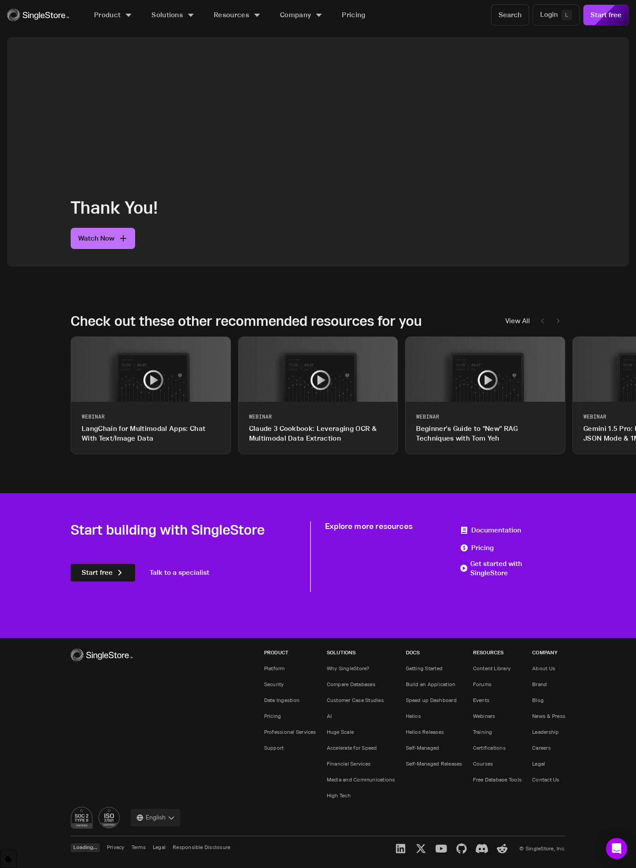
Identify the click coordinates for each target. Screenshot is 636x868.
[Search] (510, 15)
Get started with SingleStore (491, 568)
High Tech (339, 795)
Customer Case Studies (355, 700)
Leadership (545, 731)
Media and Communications (361, 779)
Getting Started (424, 668)
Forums (482, 684)
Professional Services (290, 731)
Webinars (484, 716)
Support (274, 747)
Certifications (489, 747)
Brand (539, 684)
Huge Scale (340, 731)
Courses (483, 763)
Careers (541, 747)
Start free (606, 15)
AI (329, 716)
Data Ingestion (281, 700)
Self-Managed (422, 747)
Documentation (490, 530)
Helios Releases (425, 731)
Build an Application (431, 684)
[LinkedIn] (400, 848)
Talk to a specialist (179, 572)
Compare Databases (351, 684)
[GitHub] (461, 848)
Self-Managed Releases (434, 763)
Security (274, 684)
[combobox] (155, 817)
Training (482, 731)
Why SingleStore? (348, 668)
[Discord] (481, 848)
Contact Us (545, 779)
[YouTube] (441, 848)
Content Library (492, 668)
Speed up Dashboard (431, 700)
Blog (538, 700)
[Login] (556, 15)
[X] (421, 848)
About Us (543, 668)
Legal (538, 763)
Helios (413, 716)
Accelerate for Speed (352, 747)
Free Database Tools (497, 779)
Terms (139, 847)
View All (517, 321)
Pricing (477, 547)
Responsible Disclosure (201, 847)
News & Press (548, 716)
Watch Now (103, 238)
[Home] (38, 15)
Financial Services (349, 763)
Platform (274, 668)
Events (481, 700)
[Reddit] (502, 848)
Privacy (116, 847)
